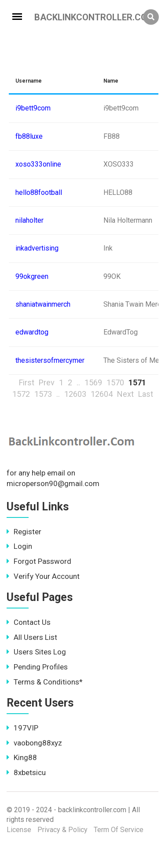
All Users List (32, 637)
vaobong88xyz (34, 742)
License (19, 829)
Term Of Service (118, 829)
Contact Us (29, 622)
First (26, 382)
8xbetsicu (26, 772)
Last (145, 394)
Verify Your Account (43, 576)
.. (78, 382)
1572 (21, 394)
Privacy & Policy (62, 829)
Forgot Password (39, 561)
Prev (47, 382)
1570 (115, 382)
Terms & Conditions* (45, 681)
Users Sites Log (36, 651)
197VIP (22, 727)
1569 (93, 382)
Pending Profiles (37, 666)
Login (19, 546)
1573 (43, 394)
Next (125, 394)
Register (24, 531)
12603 (75, 394)
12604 (102, 394)
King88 (22, 757)
